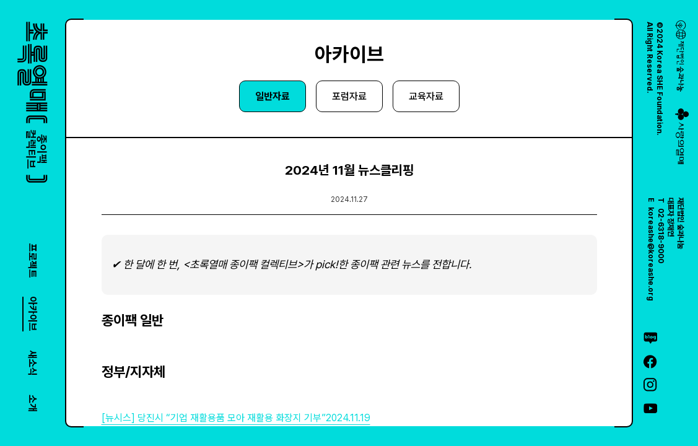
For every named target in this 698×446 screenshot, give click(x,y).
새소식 (32, 363)
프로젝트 (32, 260)
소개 (32, 403)
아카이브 (32, 314)
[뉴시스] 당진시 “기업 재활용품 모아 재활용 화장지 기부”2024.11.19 (236, 418)
